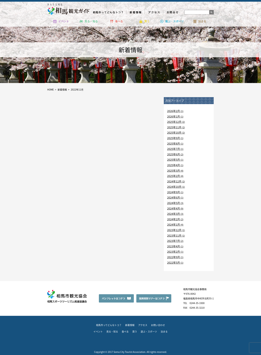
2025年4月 (173, 165)
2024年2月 (173, 219)
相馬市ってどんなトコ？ (109, 325)
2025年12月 (174, 122)
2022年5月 (173, 263)
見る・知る (112, 331)
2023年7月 (173, 241)
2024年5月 (173, 203)
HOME (50, 89)
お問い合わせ (158, 325)
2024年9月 (173, 192)
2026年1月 (173, 116)
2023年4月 (173, 246)
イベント (98, 331)
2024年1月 (173, 224)
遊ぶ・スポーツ (149, 331)
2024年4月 (173, 208)
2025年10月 (174, 132)
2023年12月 (174, 230)
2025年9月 (173, 138)
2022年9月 (173, 257)
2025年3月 (173, 171)
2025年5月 (173, 160)
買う (134, 331)
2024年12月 (174, 181)
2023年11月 (174, 235)
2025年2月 (173, 176)
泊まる (164, 331)
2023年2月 (173, 252)
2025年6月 (173, 154)
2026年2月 (173, 111)
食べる (125, 331)
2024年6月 (173, 197)
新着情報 (62, 89)
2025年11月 (174, 127)
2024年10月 (174, 187)
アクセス (142, 325)
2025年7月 (173, 149)
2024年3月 (173, 214)
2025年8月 (173, 143)
